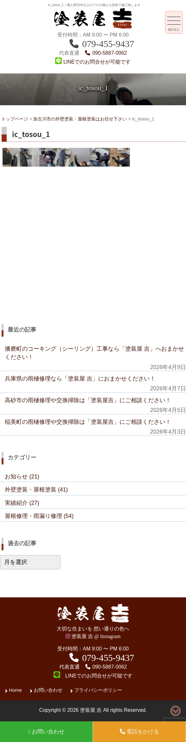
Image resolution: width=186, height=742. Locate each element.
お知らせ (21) (22, 476)
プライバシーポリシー (98, 690)
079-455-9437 (101, 44)
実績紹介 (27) (22, 503)
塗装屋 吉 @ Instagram (93, 636)
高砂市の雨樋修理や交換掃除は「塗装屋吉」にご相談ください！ (88, 400)
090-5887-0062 (105, 53)
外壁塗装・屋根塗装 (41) (36, 489)
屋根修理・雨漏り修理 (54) (39, 516)
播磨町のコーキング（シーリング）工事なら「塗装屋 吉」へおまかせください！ (94, 353)
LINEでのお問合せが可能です (93, 62)
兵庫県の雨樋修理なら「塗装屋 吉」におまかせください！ (80, 378)
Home (15, 690)
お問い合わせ (48, 690)
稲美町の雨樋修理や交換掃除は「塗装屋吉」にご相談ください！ (88, 422)
